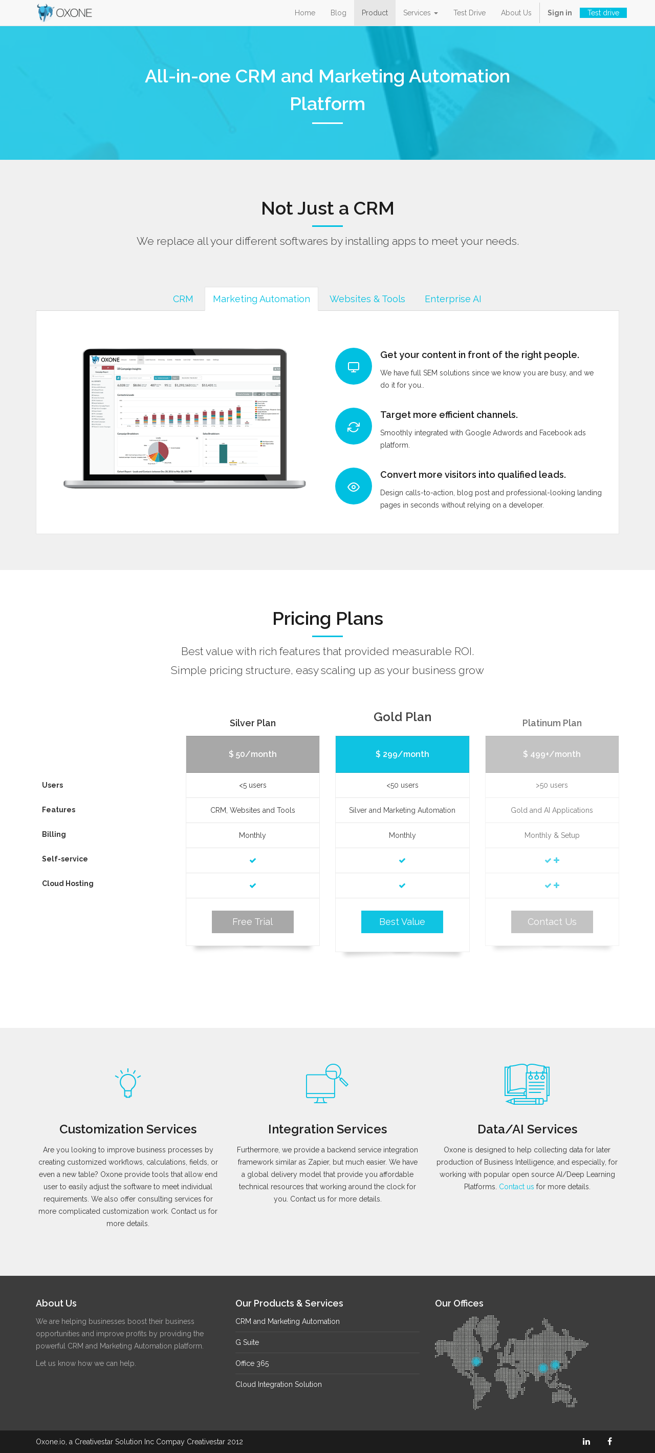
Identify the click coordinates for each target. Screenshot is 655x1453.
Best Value (402, 921)
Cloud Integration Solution (278, 1384)
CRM (180, 298)
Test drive (603, 13)
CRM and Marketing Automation (287, 1321)
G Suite (247, 1342)
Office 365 (252, 1363)
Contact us (516, 1187)
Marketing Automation (259, 298)
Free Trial (252, 921)
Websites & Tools (365, 298)
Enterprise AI (450, 298)
